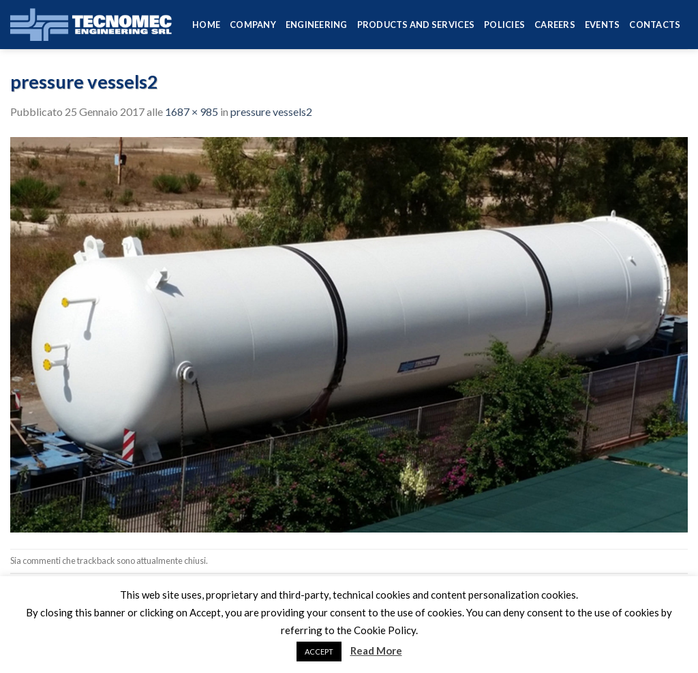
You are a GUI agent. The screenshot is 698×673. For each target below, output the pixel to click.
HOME (206, 24)
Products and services (415, 24)
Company (253, 24)
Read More (376, 650)
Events (602, 24)
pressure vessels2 (271, 111)
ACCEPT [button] (319, 651)
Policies (504, 24)
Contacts (654, 24)
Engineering (317, 24)
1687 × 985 (191, 111)
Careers (554, 24)
